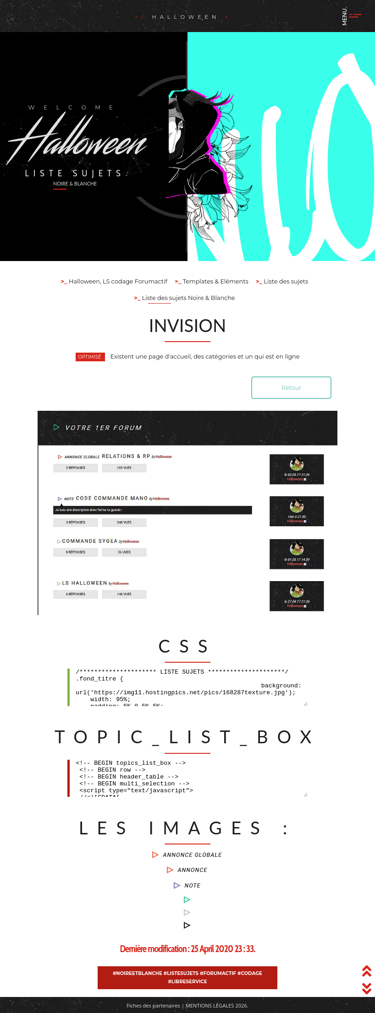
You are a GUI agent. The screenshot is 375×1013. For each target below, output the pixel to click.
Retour (291, 387)
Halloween (183, 17)
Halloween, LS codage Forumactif (117, 281)
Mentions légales (210, 1005)
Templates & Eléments (214, 281)
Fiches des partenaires (153, 1005)
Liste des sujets (285, 281)
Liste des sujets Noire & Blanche (187, 297)
